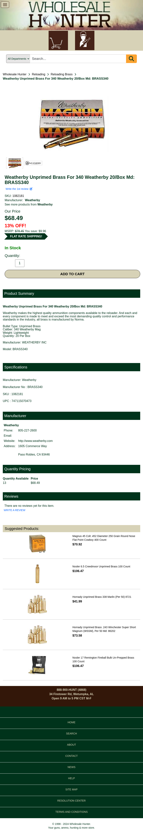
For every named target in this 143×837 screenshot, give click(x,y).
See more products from (29, 204)
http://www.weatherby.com (35, 440)
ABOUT (71, 744)
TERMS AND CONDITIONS (71, 811)
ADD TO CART (72, 274)
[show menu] (5, 4)
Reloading (38, 74)
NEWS (71, 767)
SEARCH (71, 733)
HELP (71, 778)
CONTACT (71, 755)
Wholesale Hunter (14, 74)
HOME (71, 722)
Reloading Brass (61, 74)
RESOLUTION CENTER (71, 800)
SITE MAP (71, 789)
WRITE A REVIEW (14, 510)
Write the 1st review (19, 188)
